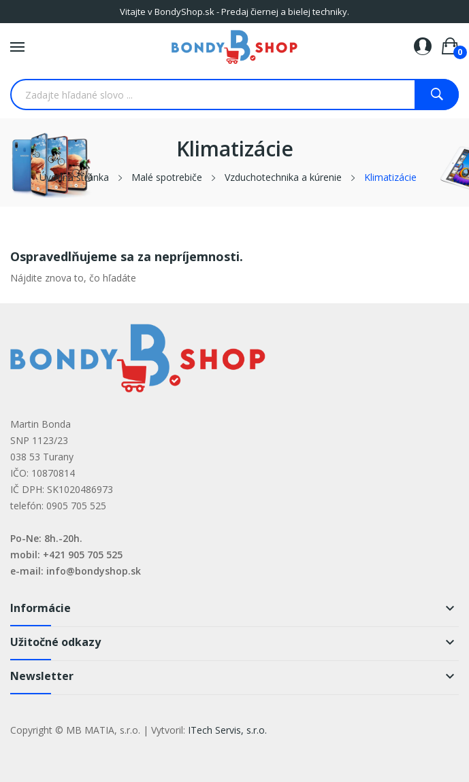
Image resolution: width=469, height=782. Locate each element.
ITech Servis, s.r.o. (227, 730)
